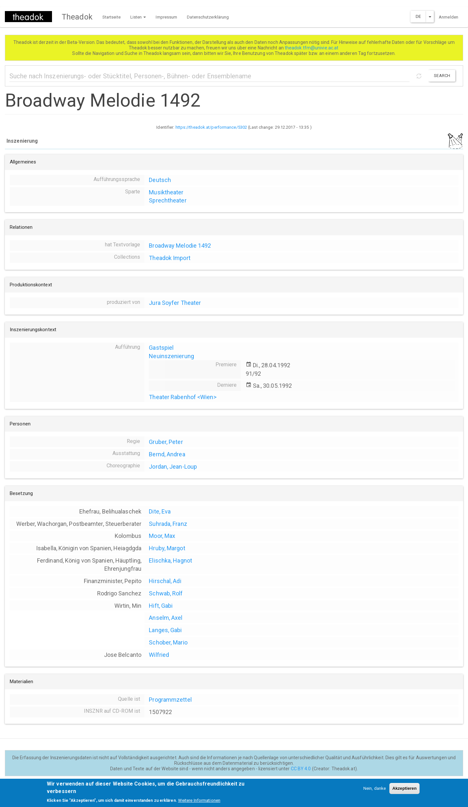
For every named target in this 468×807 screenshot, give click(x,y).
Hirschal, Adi (165, 581)
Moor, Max (162, 535)
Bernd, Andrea (167, 454)
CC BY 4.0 (301, 768)
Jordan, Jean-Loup (173, 466)
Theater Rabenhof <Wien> (182, 397)
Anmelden (448, 17)
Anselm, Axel (165, 617)
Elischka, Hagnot (170, 560)
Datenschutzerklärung (208, 17)
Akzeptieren (404, 791)
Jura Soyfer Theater (175, 302)
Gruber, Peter (166, 441)
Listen (138, 17)
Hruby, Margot (167, 548)
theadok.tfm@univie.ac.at (312, 47)
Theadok (77, 16)
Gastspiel (161, 347)
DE (418, 16)
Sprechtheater (167, 200)
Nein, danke (374, 791)
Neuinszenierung (171, 356)
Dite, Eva (160, 511)
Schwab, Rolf (166, 593)
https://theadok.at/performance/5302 (211, 127)
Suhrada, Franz (168, 523)
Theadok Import (169, 257)
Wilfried (159, 654)
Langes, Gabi (165, 630)
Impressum (166, 17)
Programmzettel (170, 699)
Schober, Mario (168, 642)
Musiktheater (166, 192)
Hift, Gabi (161, 605)
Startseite (111, 17)
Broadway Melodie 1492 (180, 245)
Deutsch (160, 179)
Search (442, 75)
